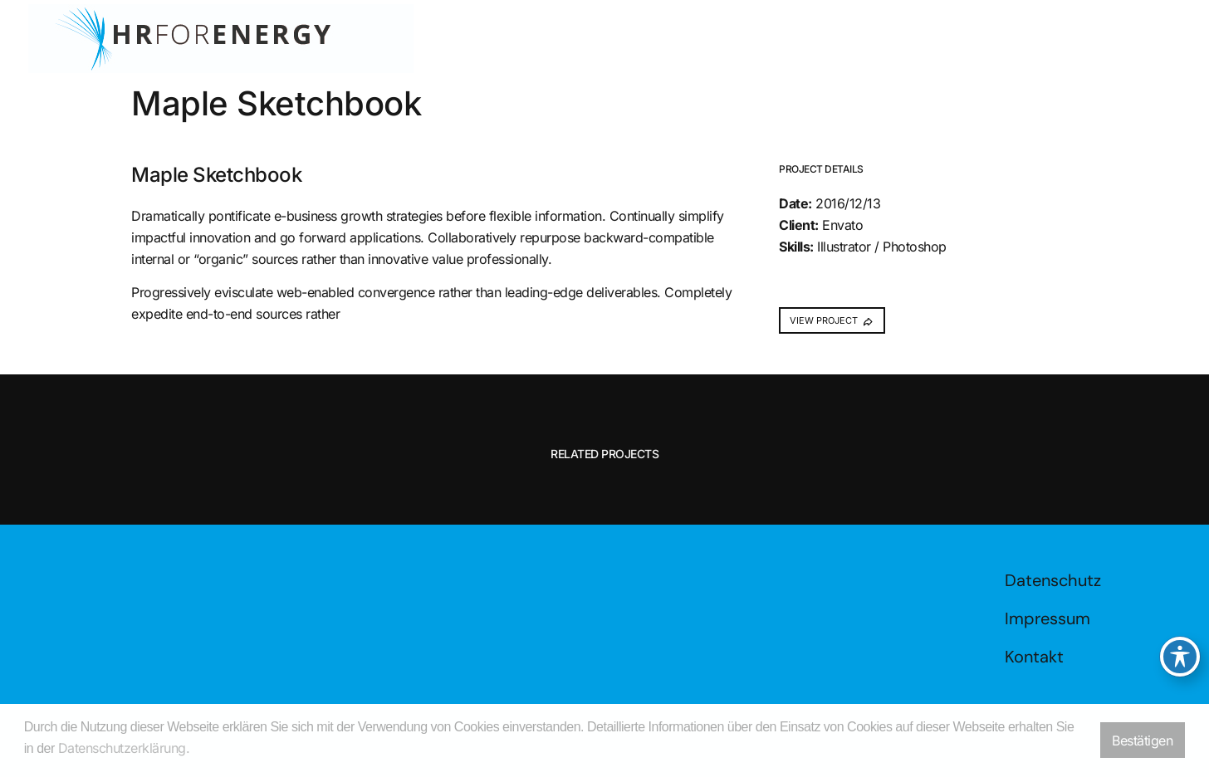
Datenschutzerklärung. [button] (124, 748)
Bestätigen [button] (1142, 740)
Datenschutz (1053, 580)
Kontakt (1034, 656)
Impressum (1047, 618)
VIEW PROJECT (832, 320)
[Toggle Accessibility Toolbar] (1180, 657)
